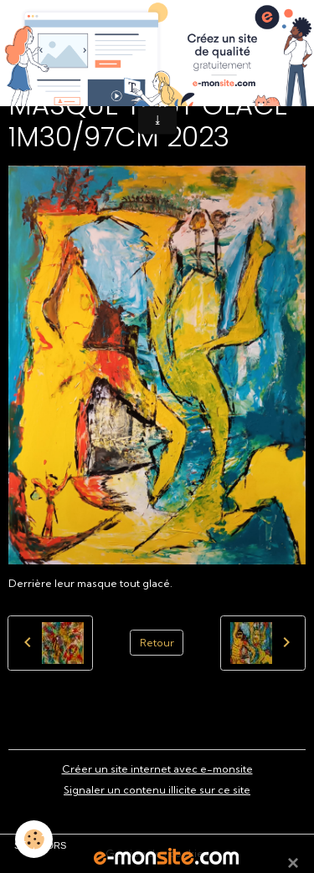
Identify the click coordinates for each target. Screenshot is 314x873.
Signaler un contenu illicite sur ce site (157, 790)
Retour (157, 642)
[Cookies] (34, 839)
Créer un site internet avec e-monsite (157, 769)
